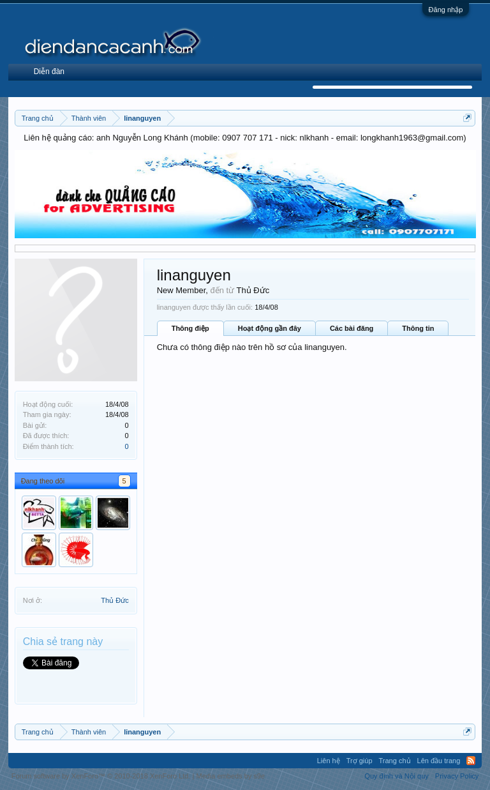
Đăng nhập (446, 9)
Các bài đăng (351, 328)
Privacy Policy (457, 776)
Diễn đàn (49, 71)
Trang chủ (395, 760)
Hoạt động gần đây (269, 328)
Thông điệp (190, 328)
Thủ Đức (114, 600)
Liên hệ (328, 760)
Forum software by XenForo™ (101, 776)
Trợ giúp (359, 760)
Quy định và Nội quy (396, 776)
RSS (470, 760)
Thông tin (418, 328)
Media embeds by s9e (230, 776)
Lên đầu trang (439, 760)
